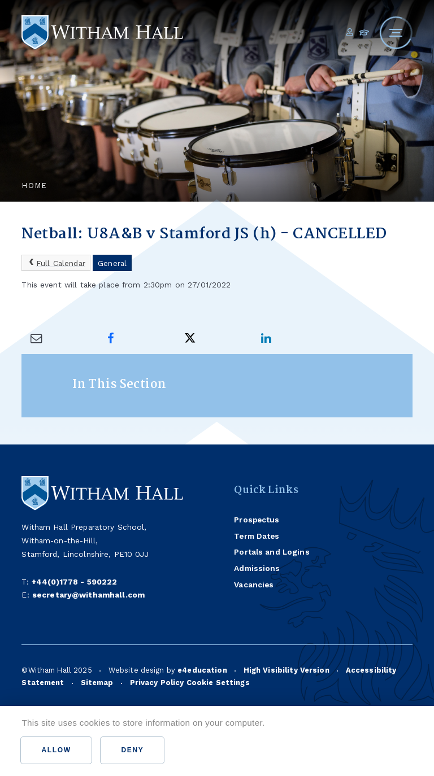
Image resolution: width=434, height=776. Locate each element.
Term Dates (256, 535)
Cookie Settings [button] (218, 682)
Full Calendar (56, 263)
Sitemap (97, 682)
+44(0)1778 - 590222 (75, 581)
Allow (56, 750)
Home (34, 185)
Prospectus (256, 519)
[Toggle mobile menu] (396, 32)
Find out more (303, 722)
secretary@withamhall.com (88, 594)
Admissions (257, 568)
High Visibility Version (286, 670)
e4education (202, 670)
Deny (132, 750)
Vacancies (254, 584)
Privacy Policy (157, 682)
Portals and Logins (271, 551)
